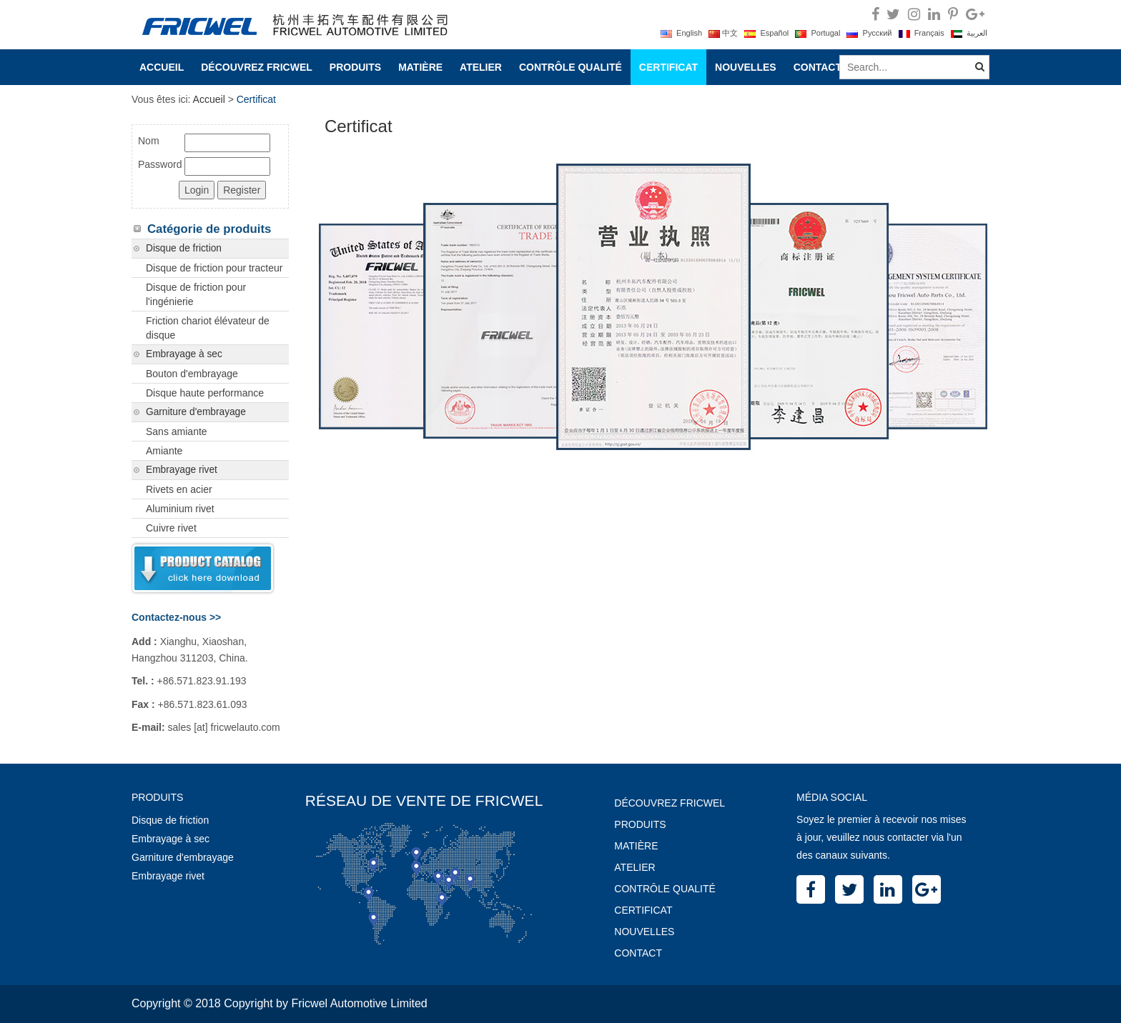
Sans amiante (176, 431)
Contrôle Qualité (570, 67)
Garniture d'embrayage (196, 411)
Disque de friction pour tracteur (214, 268)
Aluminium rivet (180, 508)
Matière (420, 67)
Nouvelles (745, 67)
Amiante (164, 450)
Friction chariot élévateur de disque (208, 328)
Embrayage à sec (184, 354)
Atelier (481, 67)
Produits (355, 67)
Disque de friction (184, 248)
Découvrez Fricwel (256, 67)
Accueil (161, 67)
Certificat (668, 67)
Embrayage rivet (181, 469)
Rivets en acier (179, 489)
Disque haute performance (205, 393)
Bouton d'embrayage (192, 373)
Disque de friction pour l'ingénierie (196, 294)
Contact (817, 67)
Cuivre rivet (171, 528)
